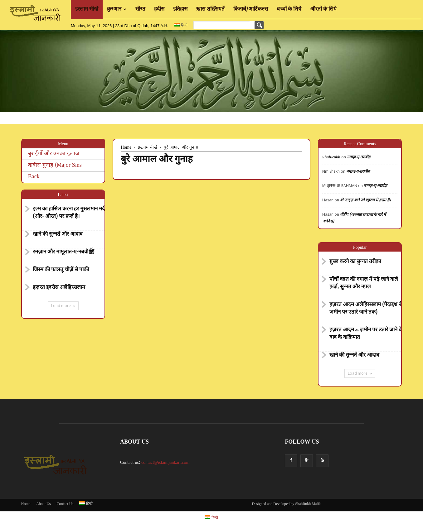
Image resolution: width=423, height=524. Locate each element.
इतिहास (180, 9)
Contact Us (64, 504)
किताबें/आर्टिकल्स (250, 9)
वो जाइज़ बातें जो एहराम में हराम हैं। (365, 200)
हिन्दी (180, 25)
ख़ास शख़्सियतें (210, 9)
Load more (63, 305)
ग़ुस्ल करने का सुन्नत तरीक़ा (355, 261)
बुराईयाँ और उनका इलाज (53, 153)
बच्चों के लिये (289, 9)
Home (25, 504)
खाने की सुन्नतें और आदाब (58, 234)
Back (34, 176)
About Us (43, 504)
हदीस (159, 9)
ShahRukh (331, 157)
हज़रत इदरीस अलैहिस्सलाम (59, 287)
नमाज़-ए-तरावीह (358, 157)
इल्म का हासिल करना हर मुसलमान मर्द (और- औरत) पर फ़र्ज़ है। (69, 213)
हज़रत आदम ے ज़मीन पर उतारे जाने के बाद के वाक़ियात (366, 334)
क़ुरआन (116, 9)
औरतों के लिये (323, 9)
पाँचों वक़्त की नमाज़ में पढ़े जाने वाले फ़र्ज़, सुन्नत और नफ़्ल (363, 283)
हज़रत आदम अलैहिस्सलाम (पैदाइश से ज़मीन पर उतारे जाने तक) (365, 308)
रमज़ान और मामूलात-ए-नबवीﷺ (64, 252)
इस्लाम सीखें (86, 9)
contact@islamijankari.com (165, 463)
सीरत (140, 9)
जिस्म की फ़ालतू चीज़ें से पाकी (61, 270)
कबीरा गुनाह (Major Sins (55, 165)
